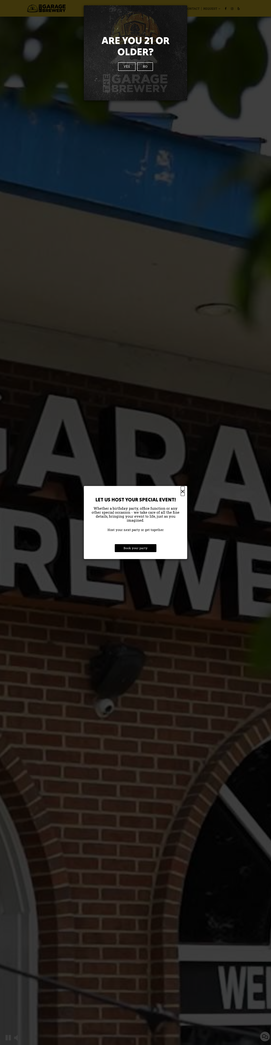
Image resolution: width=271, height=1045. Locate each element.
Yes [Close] (127, 66)
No (145, 66)
